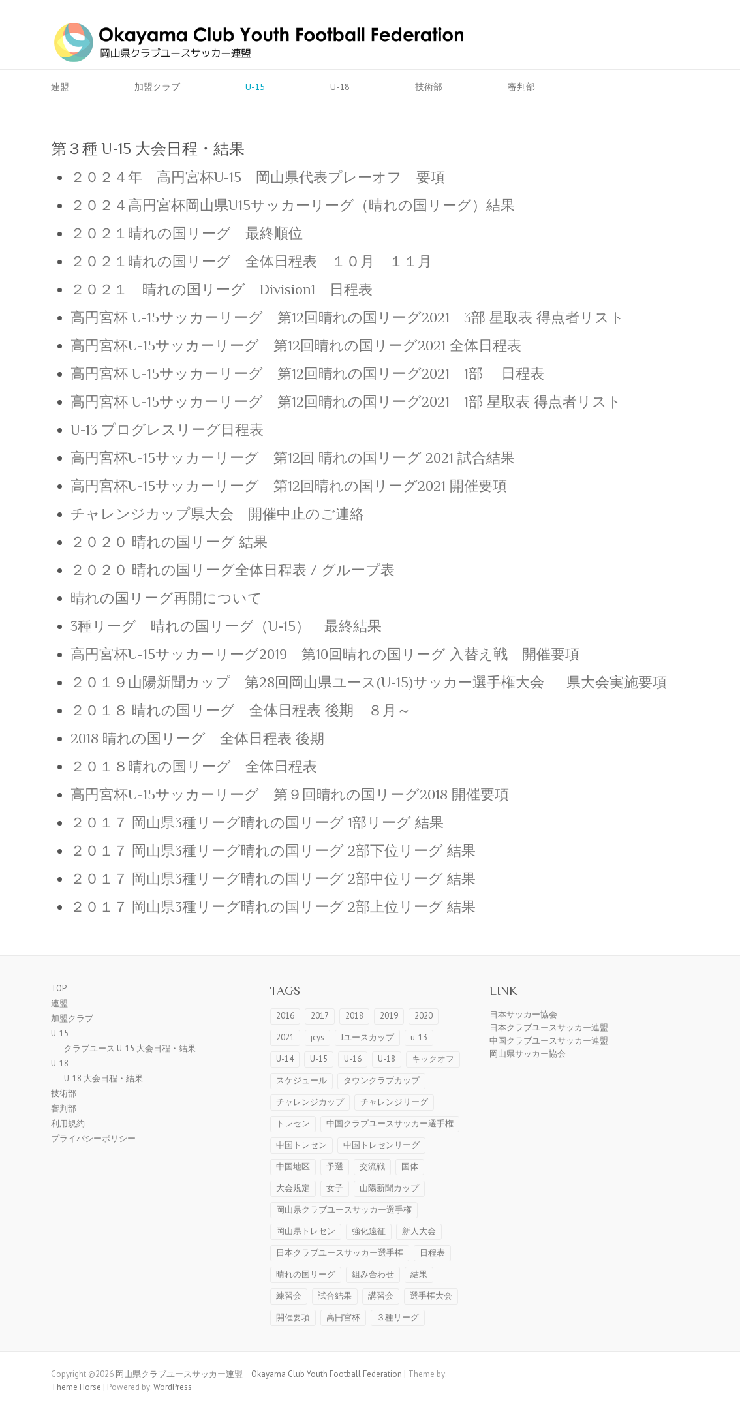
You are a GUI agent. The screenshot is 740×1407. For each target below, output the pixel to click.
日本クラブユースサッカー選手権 (339, 1252)
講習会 (380, 1295)
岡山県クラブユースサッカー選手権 (344, 1209)
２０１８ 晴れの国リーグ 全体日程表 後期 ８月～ (240, 710)
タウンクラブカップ (381, 1080)
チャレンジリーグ (394, 1101)
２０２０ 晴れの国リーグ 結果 (169, 542)
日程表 (432, 1252)
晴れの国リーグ (305, 1274)
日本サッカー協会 (523, 1014)
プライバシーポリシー (93, 1138)
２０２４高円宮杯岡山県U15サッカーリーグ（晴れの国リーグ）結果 (292, 205)
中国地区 (293, 1166)
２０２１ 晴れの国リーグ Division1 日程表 (221, 289)
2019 (389, 1015)
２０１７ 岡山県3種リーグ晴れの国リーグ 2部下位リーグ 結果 (273, 851)
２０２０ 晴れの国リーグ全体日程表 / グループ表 (232, 570)
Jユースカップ (367, 1037)
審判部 (521, 87)
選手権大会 (431, 1295)
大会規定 (293, 1188)
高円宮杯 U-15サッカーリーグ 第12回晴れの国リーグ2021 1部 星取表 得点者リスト (346, 402)
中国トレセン (301, 1145)
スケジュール (301, 1080)
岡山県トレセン (305, 1231)
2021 (285, 1037)
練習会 (288, 1295)
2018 (354, 1015)
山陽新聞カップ (389, 1188)
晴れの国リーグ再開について (166, 598)
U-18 (340, 87)
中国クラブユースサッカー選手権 (390, 1123)
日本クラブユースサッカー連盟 (548, 1027)
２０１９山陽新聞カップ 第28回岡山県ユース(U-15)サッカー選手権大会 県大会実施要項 (375, 682)
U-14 (285, 1058)
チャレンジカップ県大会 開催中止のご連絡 (217, 514)
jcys (317, 1037)
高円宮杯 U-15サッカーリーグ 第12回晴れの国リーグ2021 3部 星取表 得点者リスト (347, 317)
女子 (334, 1188)
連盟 (60, 87)
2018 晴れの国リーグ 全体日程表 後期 (197, 738)
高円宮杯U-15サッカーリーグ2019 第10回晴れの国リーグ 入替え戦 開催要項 (324, 654)
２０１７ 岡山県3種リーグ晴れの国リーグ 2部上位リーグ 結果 (273, 907)
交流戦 (372, 1166)
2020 (423, 1015)
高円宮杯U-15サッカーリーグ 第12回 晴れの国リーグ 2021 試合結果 (292, 458)
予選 (334, 1166)
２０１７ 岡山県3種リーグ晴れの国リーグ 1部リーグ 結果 (257, 822)
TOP (59, 988)
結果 (418, 1274)
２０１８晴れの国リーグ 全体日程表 (193, 766)
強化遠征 (369, 1231)
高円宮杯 (343, 1317)
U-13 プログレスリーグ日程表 (167, 430)
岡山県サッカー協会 (527, 1053)
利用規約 (68, 1123)
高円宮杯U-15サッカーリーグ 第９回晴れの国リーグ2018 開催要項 (289, 794)
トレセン (293, 1123)
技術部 (428, 87)
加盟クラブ (157, 87)
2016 (285, 1015)
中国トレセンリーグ (381, 1145)
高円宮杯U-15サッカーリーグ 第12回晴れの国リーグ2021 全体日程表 (295, 345)
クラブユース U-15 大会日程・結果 (130, 1048)
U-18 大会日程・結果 (103, 1078)
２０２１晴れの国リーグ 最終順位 (186, 233)
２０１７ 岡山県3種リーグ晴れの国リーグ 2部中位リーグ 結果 (273, 879)
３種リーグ (398, 1317)
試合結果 (335, 1295)
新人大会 (419, 1231)
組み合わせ (373, 1274)
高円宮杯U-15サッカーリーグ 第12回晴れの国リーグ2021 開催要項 (295, 486)
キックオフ (433, 1058)
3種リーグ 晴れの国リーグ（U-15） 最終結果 (226, 626)
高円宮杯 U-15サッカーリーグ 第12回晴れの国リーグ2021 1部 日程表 (307, 373)
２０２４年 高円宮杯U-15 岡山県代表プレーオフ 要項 (257, 177)
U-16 (353, 1058)
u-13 (418, 1037)
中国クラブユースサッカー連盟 (548, 1040)
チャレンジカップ (310, 1101)
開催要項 (293, 1317)
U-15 (255, 87)
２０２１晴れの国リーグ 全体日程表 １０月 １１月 (251, 261)
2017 (320, 1015)
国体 (409, 1166)
